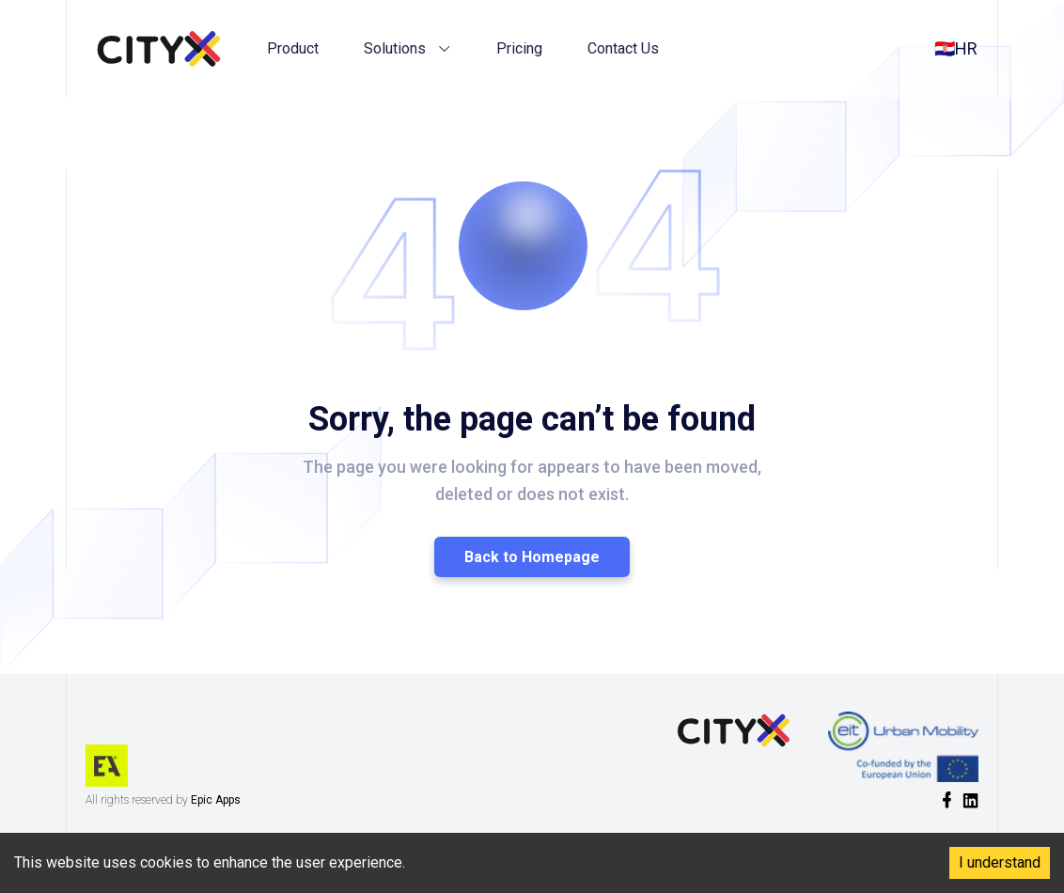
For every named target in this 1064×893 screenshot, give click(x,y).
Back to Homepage (532, 557)
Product (293, 48)
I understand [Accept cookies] (1000, 862)
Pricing (519, 48)
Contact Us (623, 48)
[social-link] (947, 799)
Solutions (407, 48)
